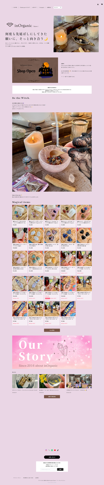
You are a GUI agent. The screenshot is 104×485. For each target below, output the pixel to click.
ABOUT (34, 7)
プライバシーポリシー (17, 477)
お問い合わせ (52, 457)
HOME (15, 7)
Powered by (52, 482)
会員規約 (37, 477)
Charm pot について (25, 7)
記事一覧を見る (52, 396)
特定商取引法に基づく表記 (28, 477)
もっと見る (52, 330)
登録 (60, 469)
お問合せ (49, 7)
